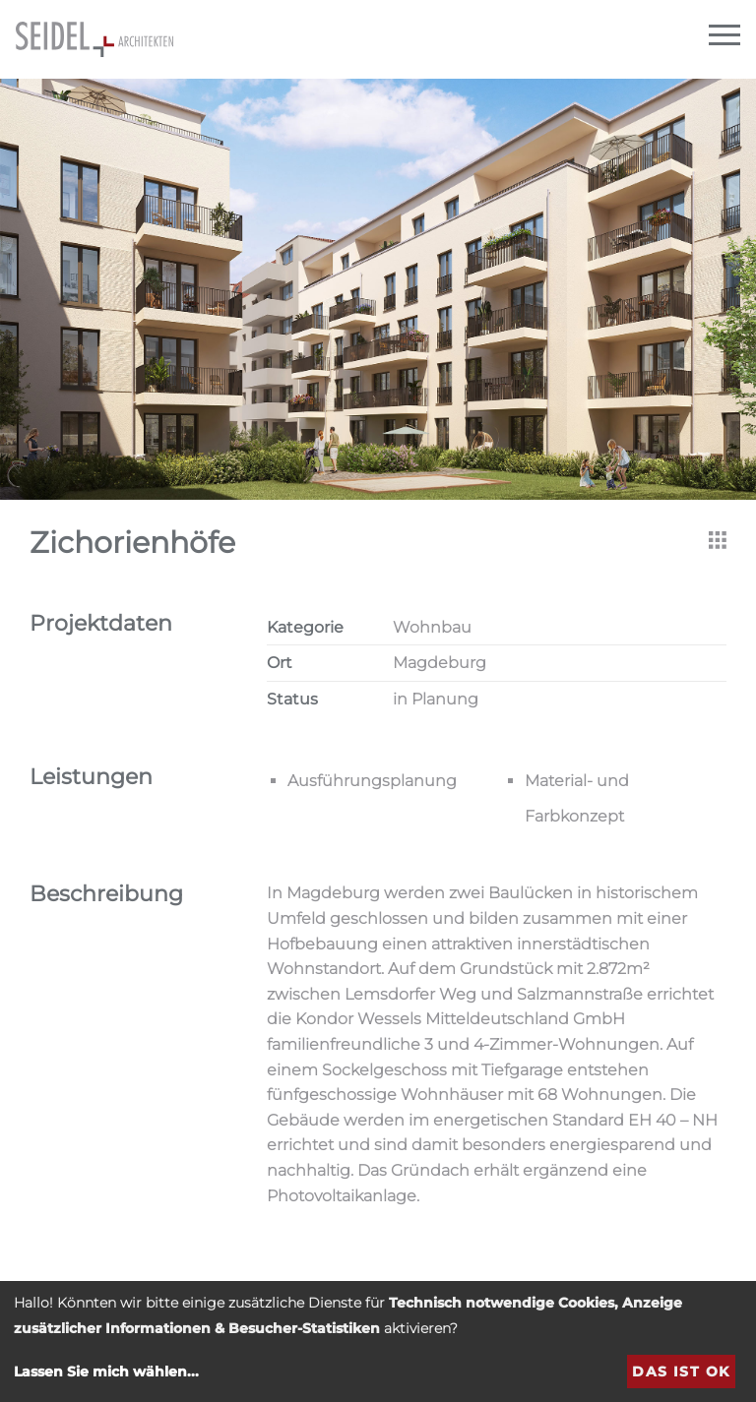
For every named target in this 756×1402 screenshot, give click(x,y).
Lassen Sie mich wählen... (106, 1371)
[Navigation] (724, 35)
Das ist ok (680, 1371)
